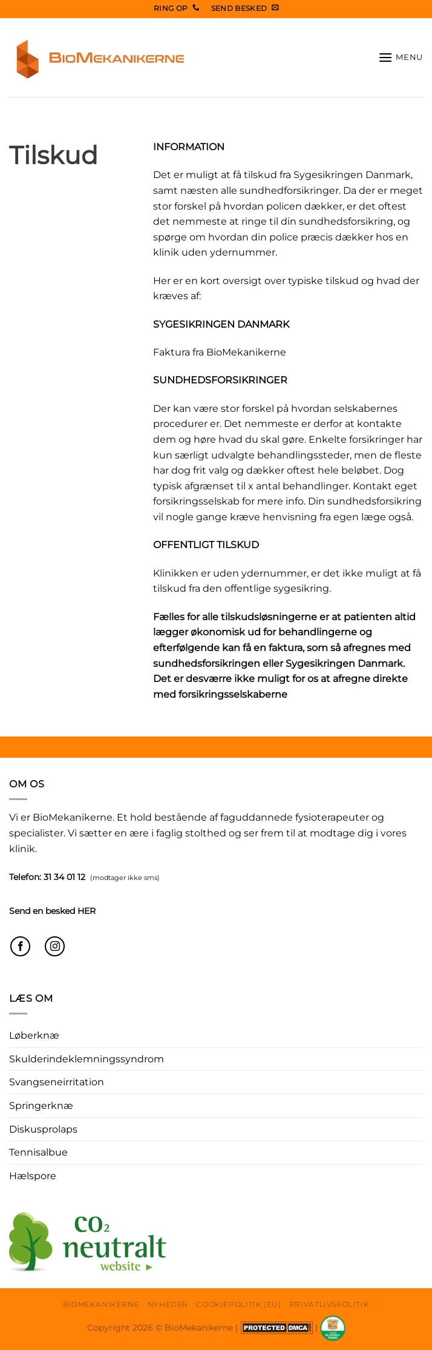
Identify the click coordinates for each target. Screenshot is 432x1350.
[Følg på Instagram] (55, 946)
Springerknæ (41, 1105)
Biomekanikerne (101, 1304)
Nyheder (168, 1304)
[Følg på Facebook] (20, 946)
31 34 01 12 (64, 877)
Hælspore (32, 1176)
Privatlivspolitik (329, 1304)
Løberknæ (34, 1035)
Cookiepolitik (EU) (238, 1304)
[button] (400, 57)
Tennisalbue (38, 1152)
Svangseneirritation (56, 1082)
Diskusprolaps (43, 1129)
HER (86, 911)
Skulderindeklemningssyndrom (86, 1059)
